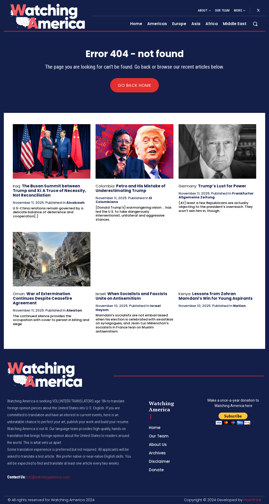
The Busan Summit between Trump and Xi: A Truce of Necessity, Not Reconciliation (49, 190)
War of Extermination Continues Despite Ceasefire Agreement (42, 298)
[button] (255, 24)
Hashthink (252, 499)
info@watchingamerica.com (47, 477)
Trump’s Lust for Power (222, 186)
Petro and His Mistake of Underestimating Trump (130, 188)
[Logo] (46, 16)
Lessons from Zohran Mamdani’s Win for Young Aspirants (215, 296)
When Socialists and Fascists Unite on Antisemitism (131, 296)
